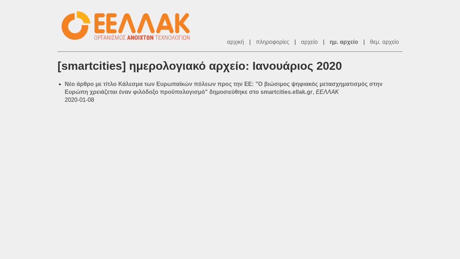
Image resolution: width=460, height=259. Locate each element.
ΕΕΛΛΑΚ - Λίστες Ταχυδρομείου (129, 25)
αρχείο (309, 42)
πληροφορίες (272, 42)
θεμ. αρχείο (384, 42)
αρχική (235, 42)
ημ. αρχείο (344, 42)
